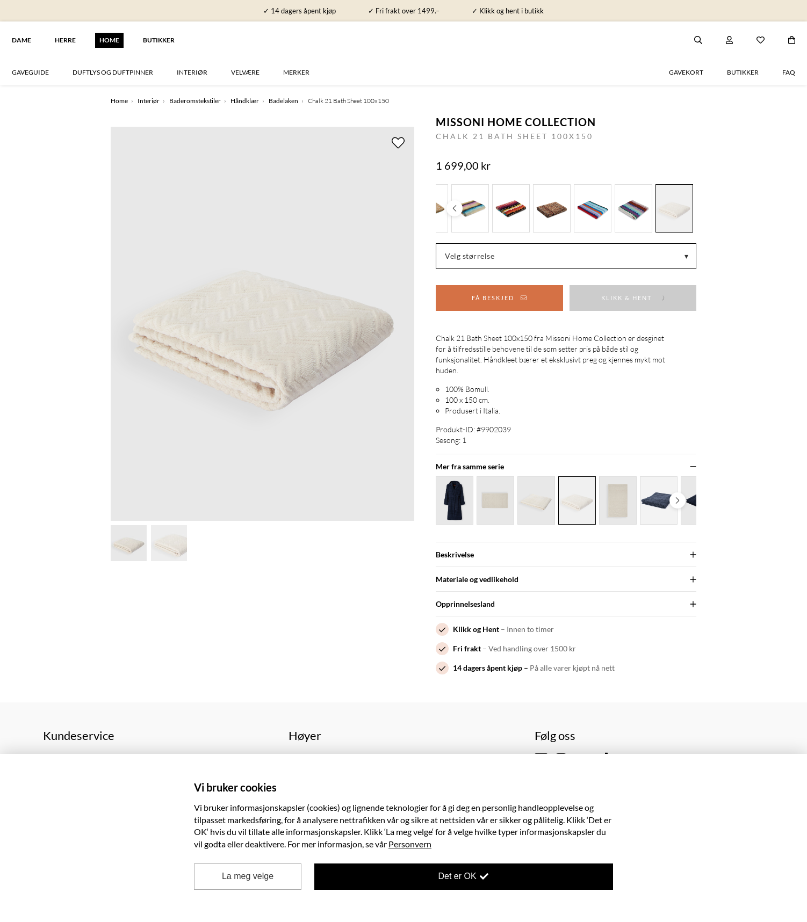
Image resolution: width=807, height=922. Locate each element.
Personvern (409, 844)
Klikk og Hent (476, 629)
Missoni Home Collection (516, 121)
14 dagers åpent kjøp (487, 667)
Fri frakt (467, 648)
